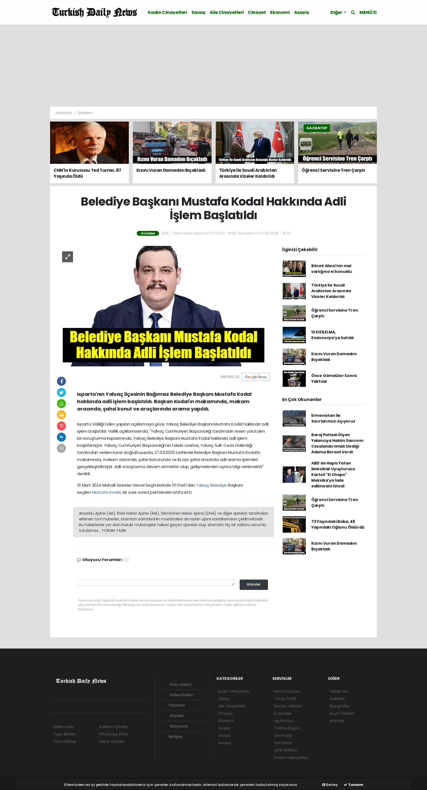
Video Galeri (177, 695)
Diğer (336, 12)
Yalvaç (202, 485)
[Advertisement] (213, 66)
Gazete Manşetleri (291, 757)
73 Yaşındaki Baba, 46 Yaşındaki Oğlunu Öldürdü (337, 524)
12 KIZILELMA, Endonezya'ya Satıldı (332, 334)
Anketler (337, 698)
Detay (330, 784)
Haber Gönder (112, 741)
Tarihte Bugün (287, 728)
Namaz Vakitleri (288, 706)
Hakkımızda (63, 726)
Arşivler (173, 715)
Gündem (85, 112)
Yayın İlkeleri (64, 734)
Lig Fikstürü (284, 720)
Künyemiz (175, 726)
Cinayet (257, 12)
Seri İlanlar (283, 743)
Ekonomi (279, 12)
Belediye (218, 485)
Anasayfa (63, 112)
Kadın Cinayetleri (167, 12)
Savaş (198, 12)
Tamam (353, 784)
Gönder (254, 584)
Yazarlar (173, 705)
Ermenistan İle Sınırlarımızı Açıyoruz (333, 418)
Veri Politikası (64, 741)
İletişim (172, 736)
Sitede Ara (339, 691)
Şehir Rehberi (286, 750)
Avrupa (224, 743)
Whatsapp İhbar (113, 734)
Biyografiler (340, 706)
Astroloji (337, 720)
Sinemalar (283, 735)
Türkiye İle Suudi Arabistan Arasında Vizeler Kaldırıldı (331, 290)
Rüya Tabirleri (342, 713)
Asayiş (301, 12)
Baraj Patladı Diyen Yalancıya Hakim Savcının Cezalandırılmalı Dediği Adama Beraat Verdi (337, 443)
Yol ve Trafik (285, 698)
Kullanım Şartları (113, 726)
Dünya (224, 735)
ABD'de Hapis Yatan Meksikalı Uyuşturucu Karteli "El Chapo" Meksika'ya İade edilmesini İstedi (333, 474)
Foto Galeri (177, 684)
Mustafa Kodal (106, 492)
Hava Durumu (287, 691)
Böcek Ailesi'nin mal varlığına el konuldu (331, 268)
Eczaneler (283, 713)
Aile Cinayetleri (227, 12)
